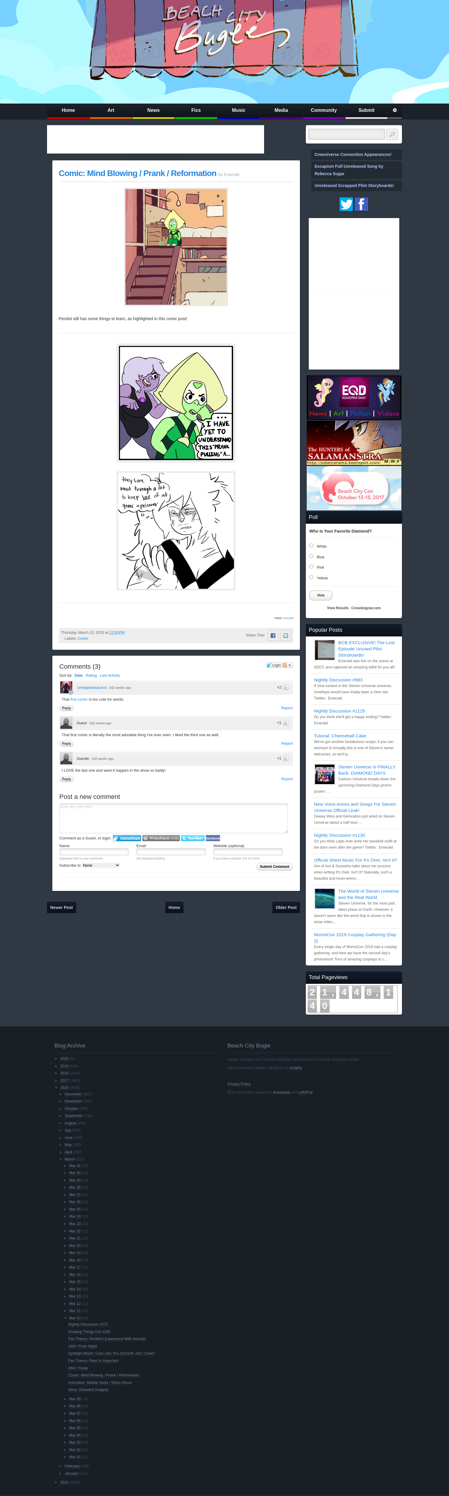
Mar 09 (75, 1399)
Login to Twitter (193, 838)
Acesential (281, 1092)
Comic (83, 638)
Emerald (288, 618)
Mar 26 (75, 1202)
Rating (91, 675)
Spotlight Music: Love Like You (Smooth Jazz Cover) (111, 1353)
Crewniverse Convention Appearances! (353, 154)
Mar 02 (75, 1450)
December (73, 1094)
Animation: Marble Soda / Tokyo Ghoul (100, 1383)
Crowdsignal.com (366, 608)
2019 (64, 1066)
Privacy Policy (239, 1084)
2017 (64, 1081)
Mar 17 (75, 1267)
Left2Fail (305, 1092)
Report (287, 708)
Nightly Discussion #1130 (339, 835)
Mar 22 (75, 1231)
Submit (366, 110)
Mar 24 (75, 1216)
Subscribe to (89, 865)
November (73, 1101)
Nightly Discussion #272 (88, 1324)
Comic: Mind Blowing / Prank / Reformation (138, 173)
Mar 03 (75, 1442)
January (71, 1473)
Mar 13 (75, 1296)
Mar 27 (75, 1195)
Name (64, 846)
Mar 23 (75, 1224)
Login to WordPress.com (161, 838)
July (68, 1130)
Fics (196, 110)
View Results (338, 608)
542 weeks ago (120, 687)
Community (324, 110)
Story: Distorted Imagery (88, 1390)
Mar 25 (75, 1209)
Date (79, 675)
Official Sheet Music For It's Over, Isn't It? (355, 860)
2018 (64, 1073)
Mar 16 (75, 1275)
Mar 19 (75, 1253)
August (70, 1123)
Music (238, 110)
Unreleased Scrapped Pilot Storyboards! (354, 185)
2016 (64, 1088)
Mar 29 (75, 1180)
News (153, 110)
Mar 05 (75, 1428)
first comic (79, 699)
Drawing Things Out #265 (89, 1332)
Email (141, 846)
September (74, 1116)
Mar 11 (75, 1311)
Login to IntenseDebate (127, 838)
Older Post (286, 907)
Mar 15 (75, 1282)
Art (110, 110)
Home (68, 110)
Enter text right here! (173, 818)
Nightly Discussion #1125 (339, 710)
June (69, 1138)
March (70, 1159)
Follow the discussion (287, 665)
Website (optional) (229, 846)
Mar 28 (75, 1187)
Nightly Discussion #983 (338, 679)
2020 (64, 1059)
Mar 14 (75, 1289)
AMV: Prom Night (82, 1346)
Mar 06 (75, 1421)
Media (281, 110)
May (68, 1145)
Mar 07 (75, 1413)
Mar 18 (75, 1260)
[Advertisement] (155, 139)
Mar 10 (75, 1318)
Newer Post (61, 907)
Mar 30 (75, 1173)
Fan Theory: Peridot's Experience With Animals (107, 1339)
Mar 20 (75, 1246)
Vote (320, 595)
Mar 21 (75, 1238)
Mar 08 (75, 1406)
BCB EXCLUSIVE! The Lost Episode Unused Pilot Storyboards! (366, 648)
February (72, 1466)
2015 (64, 1482)
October (71, 1109)
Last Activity (110, 675)
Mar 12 (75, 1304)
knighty (296, 1068)
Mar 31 (75, 1166)
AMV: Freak (78, 1368)
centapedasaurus (92, 687)
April (68, 1152)
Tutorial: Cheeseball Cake (340, 735)
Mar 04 (75, 1435)
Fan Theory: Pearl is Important (93, 1361)
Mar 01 (75, 1457)
